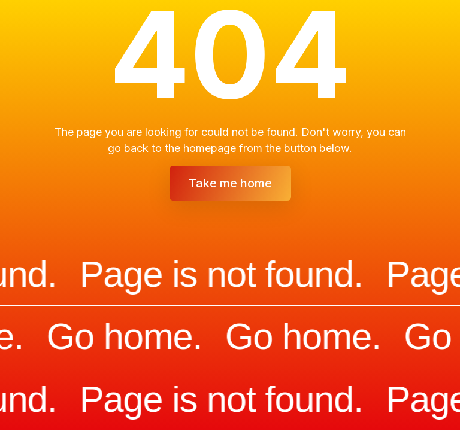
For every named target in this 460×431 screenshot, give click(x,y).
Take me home (230, 183)
